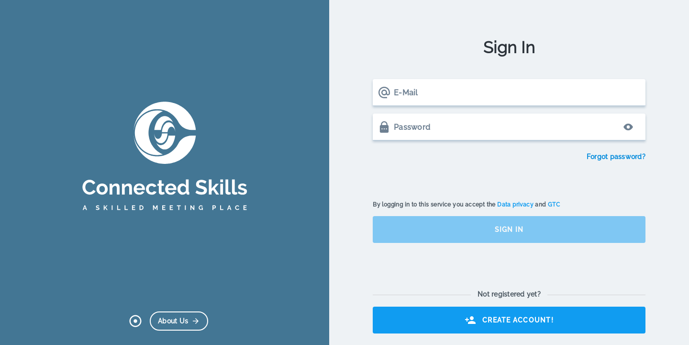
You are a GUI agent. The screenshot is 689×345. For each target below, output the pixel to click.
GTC (554, 204)
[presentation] (445, 170)
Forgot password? (616, 157)
